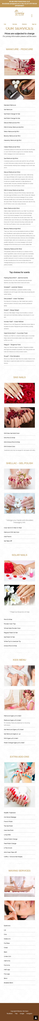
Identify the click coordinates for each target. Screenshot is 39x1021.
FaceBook (9, 1013)
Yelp (16, 1013)
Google (22, 1013)
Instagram (29, 1013)
